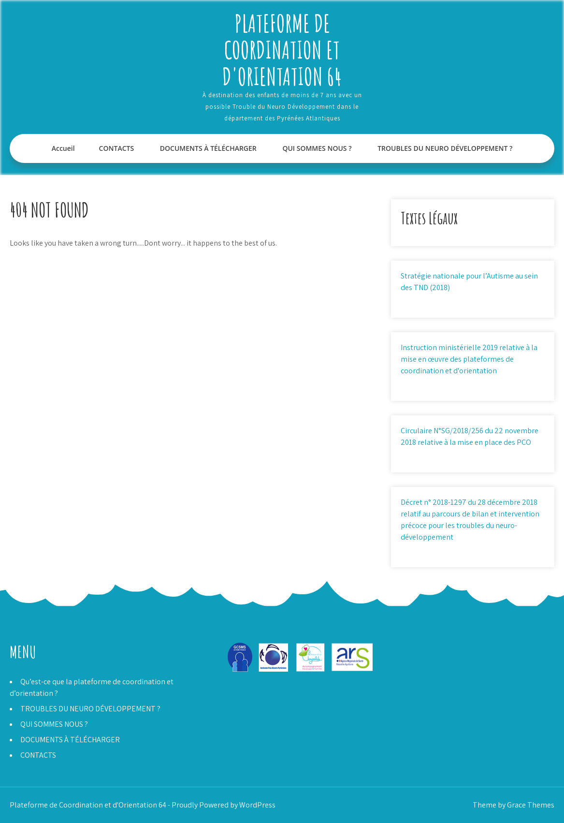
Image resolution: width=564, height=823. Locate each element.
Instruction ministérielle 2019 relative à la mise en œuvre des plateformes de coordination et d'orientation (469, 359)
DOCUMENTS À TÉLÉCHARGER (208, 148)
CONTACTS (116, 148)
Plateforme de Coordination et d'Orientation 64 (282, 49)
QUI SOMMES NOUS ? (316, 148)
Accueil (63, 148)
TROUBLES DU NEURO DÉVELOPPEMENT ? (444, 148)
